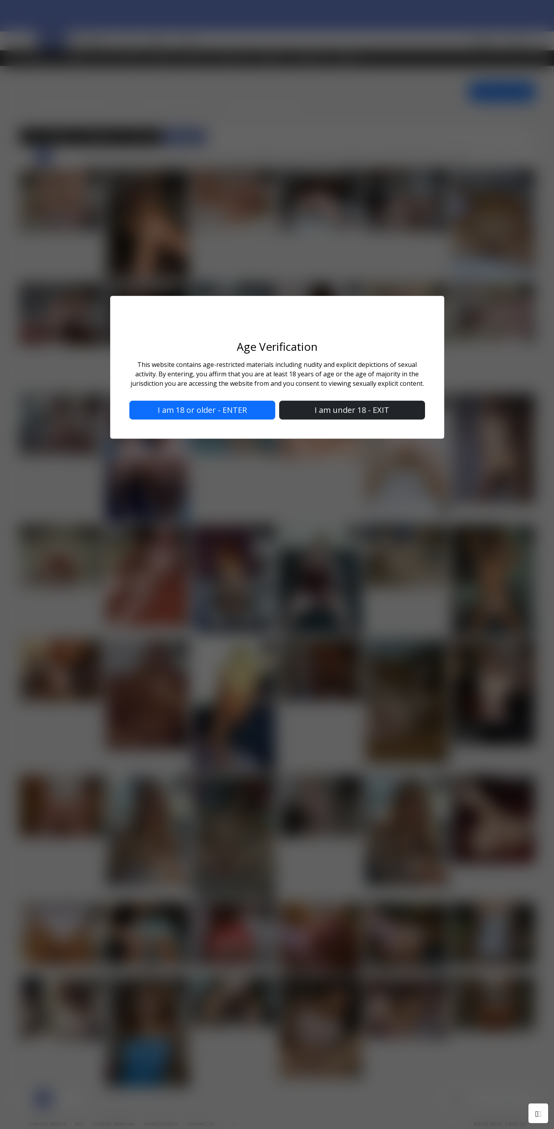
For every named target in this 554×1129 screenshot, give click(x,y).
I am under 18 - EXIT (352, 410)
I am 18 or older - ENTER (202, 410)
